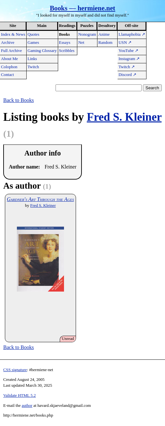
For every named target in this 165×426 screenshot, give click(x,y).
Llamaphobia (132, 34)
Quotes (33, 34)
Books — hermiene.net (82, 8)
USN (125, 42)
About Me (9, 58)
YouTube (128, 50)
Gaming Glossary (42, 50)
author (27, 405)
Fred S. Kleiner (124, 117)
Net (81, 42)
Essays (64, 42)
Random (105, 42)
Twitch (33, 67)
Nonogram (87, 34)
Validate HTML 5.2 (19, 395)
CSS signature (15, 370)
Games (33, 42)
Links (32, 58)
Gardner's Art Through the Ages (40, 199)
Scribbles (67, 50)
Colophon (9, 67)
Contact (7, 74)
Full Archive (11, 50)
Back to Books (18, 100)
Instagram (129, 58)
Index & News (13, 34)
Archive (7, 42)
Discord (127, 74)
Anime (104, 34)
